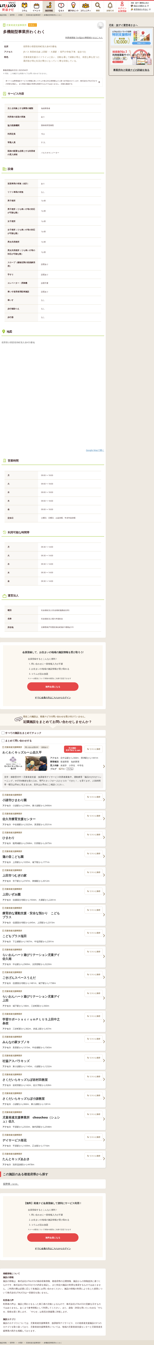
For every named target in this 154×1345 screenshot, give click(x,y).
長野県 (11, 1184)
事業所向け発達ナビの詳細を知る (131, 70)
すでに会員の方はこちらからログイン (53, 697)
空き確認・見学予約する (73, 749)
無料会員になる (52, 686)
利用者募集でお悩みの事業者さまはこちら (84, 37)
